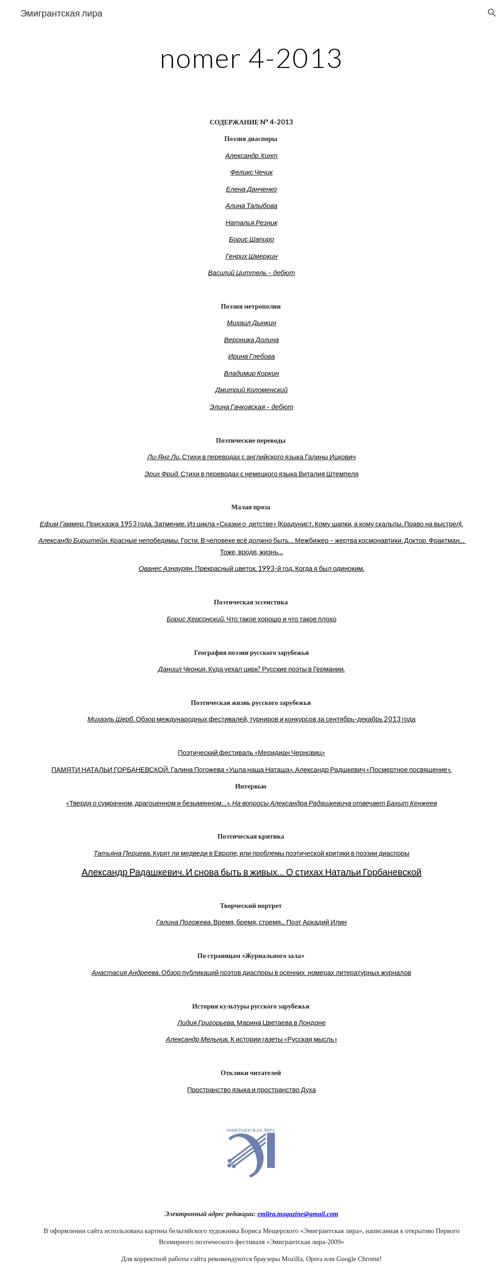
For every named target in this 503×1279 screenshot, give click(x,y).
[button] (492, 13)
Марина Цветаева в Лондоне (280, 1022)
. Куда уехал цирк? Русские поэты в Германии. (275, 669)
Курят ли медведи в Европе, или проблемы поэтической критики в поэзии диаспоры (280, 853)
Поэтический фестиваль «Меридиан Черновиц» (251, 752)
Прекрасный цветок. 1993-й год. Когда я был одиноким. (279, 568)
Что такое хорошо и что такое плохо (281, 619)
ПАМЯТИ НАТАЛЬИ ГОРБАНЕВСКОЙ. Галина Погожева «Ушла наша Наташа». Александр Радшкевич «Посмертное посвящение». (251, 769)
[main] (251, 57)
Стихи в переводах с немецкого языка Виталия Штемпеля (269, 474)
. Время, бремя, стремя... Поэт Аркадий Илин (279, 922)
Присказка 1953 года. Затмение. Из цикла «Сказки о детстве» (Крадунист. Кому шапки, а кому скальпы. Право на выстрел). (274, 524)
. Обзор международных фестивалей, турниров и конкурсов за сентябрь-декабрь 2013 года (274, 719)
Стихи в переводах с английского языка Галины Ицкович (269, 457)
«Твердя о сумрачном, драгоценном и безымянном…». (149, 803)
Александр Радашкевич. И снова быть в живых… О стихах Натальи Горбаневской (252, 871)
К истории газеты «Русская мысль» (283, 1039)
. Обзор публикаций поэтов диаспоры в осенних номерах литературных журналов (285, 972)
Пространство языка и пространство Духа (251, 1089)
